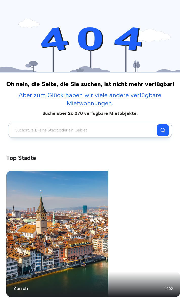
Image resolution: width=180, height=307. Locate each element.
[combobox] (83, 130)
